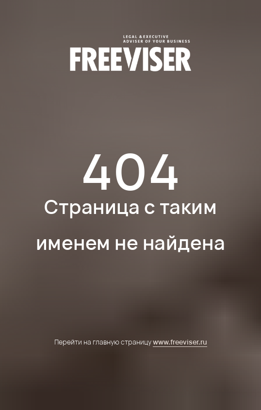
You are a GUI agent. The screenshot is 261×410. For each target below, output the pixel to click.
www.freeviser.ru (180, 341)
